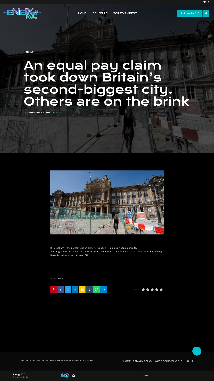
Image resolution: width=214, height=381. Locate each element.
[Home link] (22, 13)
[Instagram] (204, 2)
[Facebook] (208, 2)
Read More (143, 251)
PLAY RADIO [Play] (189, 13)
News (30, 52)
